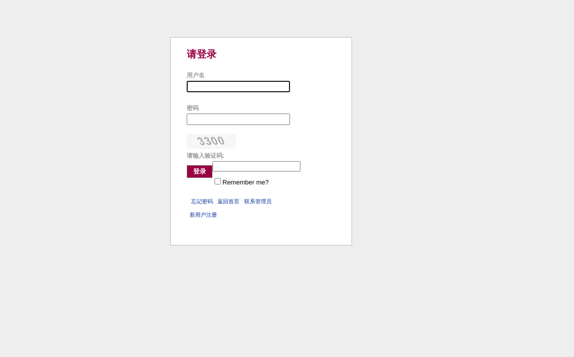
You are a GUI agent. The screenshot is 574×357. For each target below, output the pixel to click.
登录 (199, 171)
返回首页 (228, 201)
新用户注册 (203, 215)
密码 (193, 108)
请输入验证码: (205, 155)
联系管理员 (258, 201)
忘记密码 (202, 201)
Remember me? (245, 182)
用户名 (196, 75)
